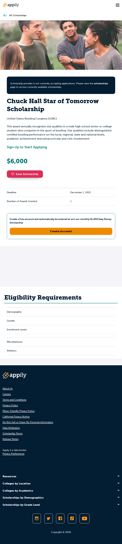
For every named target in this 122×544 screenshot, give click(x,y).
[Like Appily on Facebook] (60, 518)
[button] (13, 174)
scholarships (101, 83)
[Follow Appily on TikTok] (72, 518)
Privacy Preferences (13, 453)
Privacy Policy (10, 405)
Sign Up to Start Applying (27, 147)
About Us (8, 388)
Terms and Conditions (14, 399)
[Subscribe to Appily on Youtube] (84, 518)
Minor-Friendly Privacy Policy (19, 411)
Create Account (61, 231)
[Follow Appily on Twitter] (48, 518)
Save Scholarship (24, 174)
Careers (7, 394)
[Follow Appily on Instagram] (37, 518)
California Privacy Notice (16, 416)
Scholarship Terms (12, 433)
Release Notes (10, 439)
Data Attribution (11, 427)
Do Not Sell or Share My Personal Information (28, 422)
